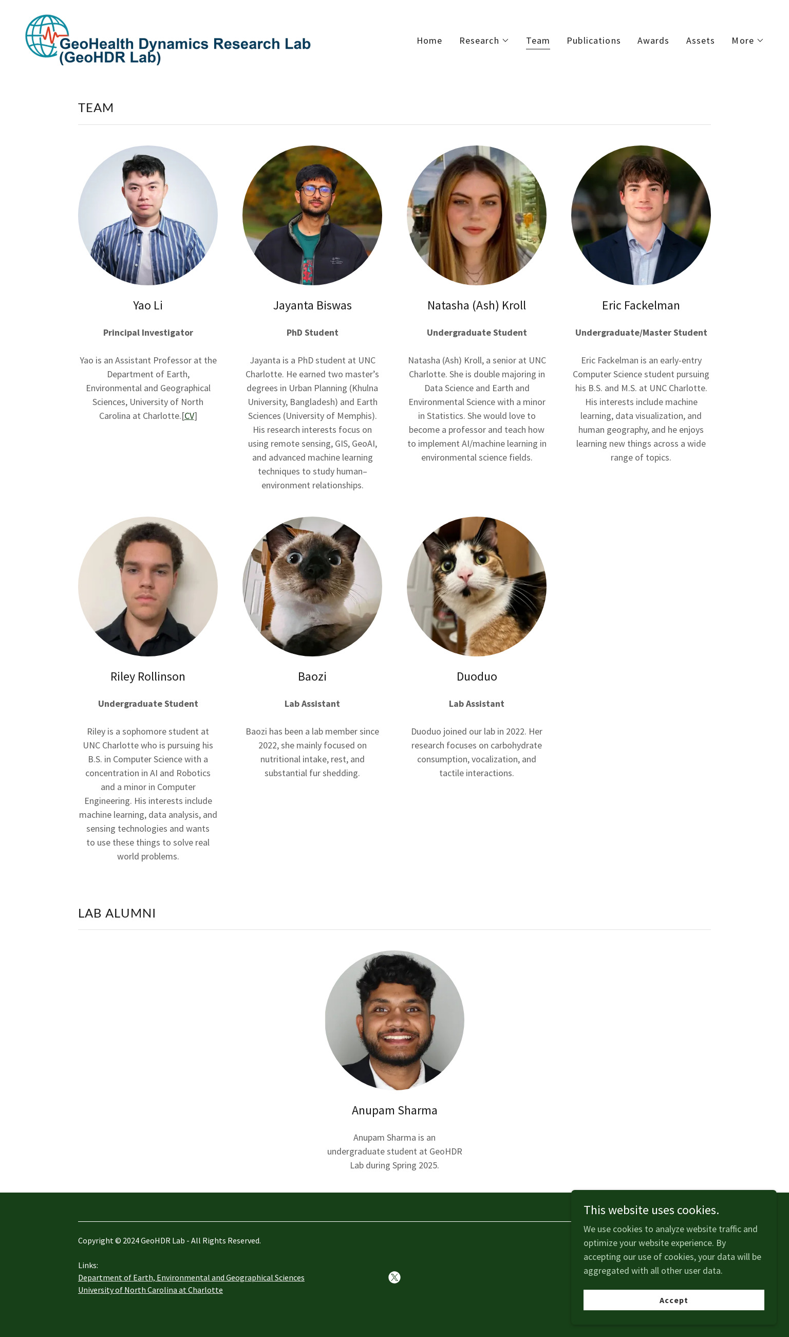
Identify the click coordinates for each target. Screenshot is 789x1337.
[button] (484, 40)
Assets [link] (701, 40)
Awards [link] (653, 40)
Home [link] (430, 40)
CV (189, 416)
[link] (169, 38)
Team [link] (538, 40)
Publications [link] (594, 40)
